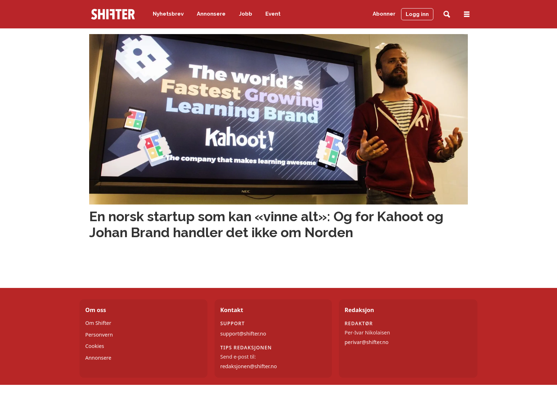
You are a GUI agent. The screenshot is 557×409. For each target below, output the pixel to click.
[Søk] (447, 14)
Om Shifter (98, 323)
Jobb (245, 14)
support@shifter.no (243, 333)
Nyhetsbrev (168, 14)
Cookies (94, 346)
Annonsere (211, 14)
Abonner (384, 14)
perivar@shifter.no (367, 342)
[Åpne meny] (467, 14)
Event (273, 14)
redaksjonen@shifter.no (248, 366)
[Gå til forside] (113, 14)
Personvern (99, 334)
